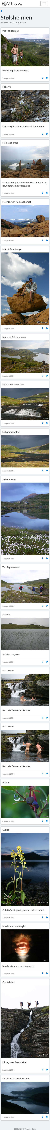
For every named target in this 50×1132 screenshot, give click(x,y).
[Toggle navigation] (44, 3)
